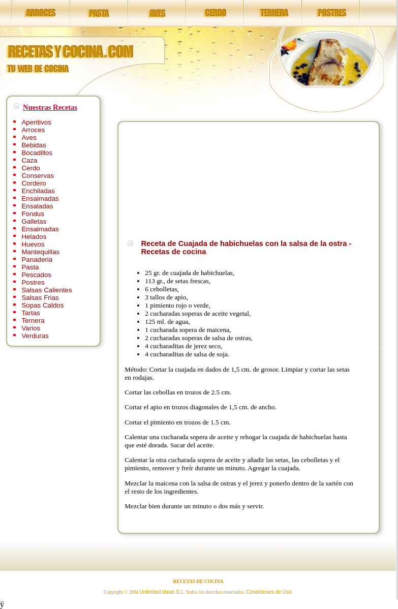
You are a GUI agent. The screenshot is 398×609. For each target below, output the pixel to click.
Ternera (32, 320)
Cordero (33, 183)
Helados (33, 236)
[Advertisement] (177, 179)
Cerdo (30, 168)
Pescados (36, 275)
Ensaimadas (39, 198)
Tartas (30, 313)
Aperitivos (36, 122)
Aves (28, 137)
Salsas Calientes (46, 290)
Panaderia (36, 259)
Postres (32, 282)
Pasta (30, 267)
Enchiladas (37, 191)
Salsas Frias (39, 297)
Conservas (37, 175)
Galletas (33, 221)
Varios (30, 328)
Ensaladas (37, 206)
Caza (29, 160)
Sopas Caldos (42, 305)
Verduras (34, 336)
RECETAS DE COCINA (198, 581)
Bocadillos (36, 153)
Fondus (32, 214)
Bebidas (33, 145)
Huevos (32, 244)
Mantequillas (40, 252)
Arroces (33, 130)
